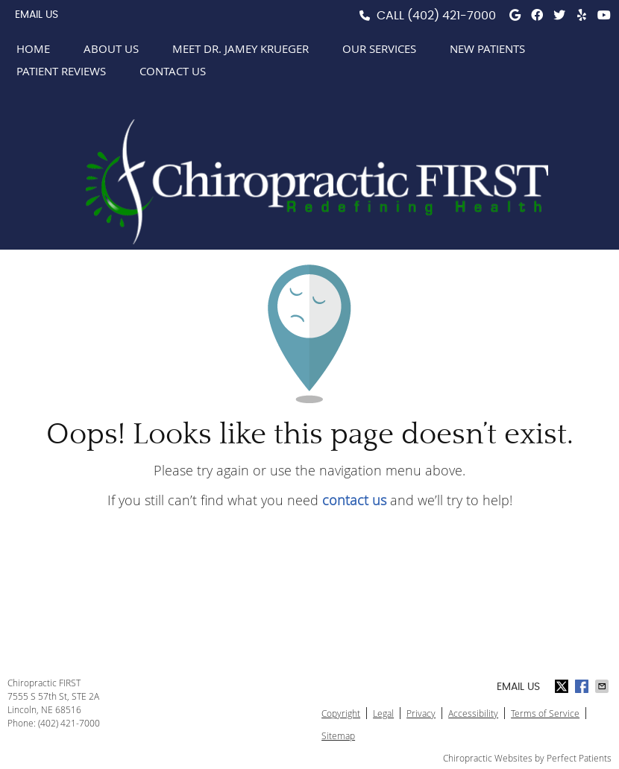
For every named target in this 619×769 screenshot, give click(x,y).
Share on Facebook (583, 686)
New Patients (487, 48)
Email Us (36, 15)
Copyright (340, 713)
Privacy (421, 713)
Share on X (563, 686)
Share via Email (603, 686)
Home (33, 48)
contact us (354, 500)
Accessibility (473, 713)
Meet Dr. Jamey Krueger (240, 48)
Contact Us (172, 70)
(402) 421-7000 (451, 16)
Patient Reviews (61, 70)
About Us (111, 48)
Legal (383, 713)
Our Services (379, 48)
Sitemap (338, 735)
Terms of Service (545, 713)
